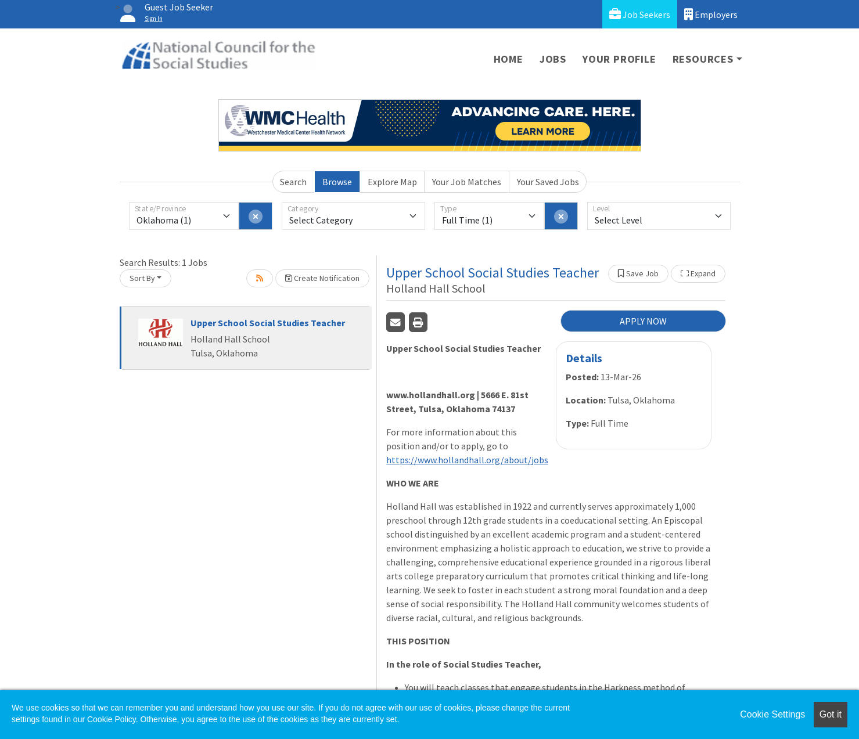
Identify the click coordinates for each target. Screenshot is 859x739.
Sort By (142, 278)
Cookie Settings (772, 714)
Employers (711, 14)
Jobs (553, 59)
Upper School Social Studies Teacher (268, 323)
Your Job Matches (466, 182)
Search (293, 182)
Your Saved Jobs (548, 182)
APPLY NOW (643, 321)
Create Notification (322, 278)
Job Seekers (639, 14)
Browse (337, 182)
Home (508, 59)
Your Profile (619, 59)
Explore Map (392, 182)
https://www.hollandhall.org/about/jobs (467, 460)
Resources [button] (703, 59)
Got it (831, 714)
